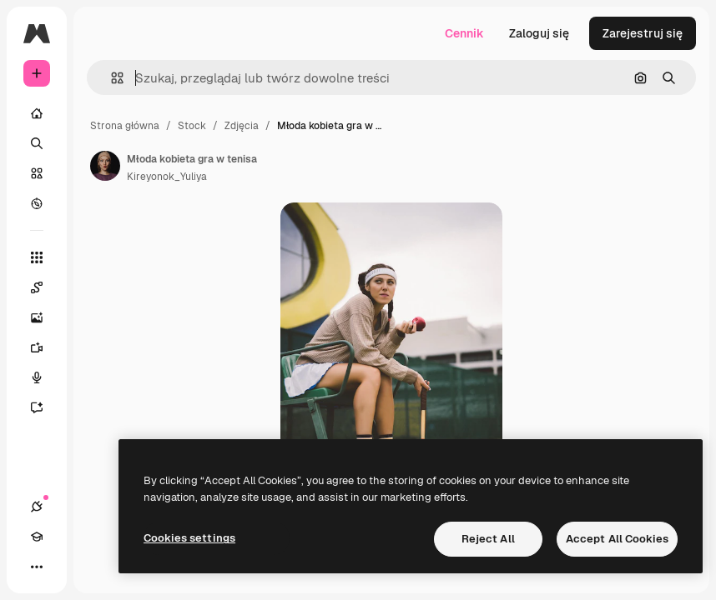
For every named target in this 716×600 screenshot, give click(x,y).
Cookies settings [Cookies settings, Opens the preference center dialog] (189, 538)
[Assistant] (45, 407)
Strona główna (124, 125)
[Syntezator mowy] (45, 377)
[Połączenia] (36, 506)
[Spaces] (45, 287)
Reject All (488, 539)
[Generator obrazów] (45, 317)
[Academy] (36, 536)
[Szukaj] (36, 143)
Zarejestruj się (643, 33)
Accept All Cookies (617, 539)
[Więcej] (36, 566)
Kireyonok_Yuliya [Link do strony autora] (167, 176)
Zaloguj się (539, 33)
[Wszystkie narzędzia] (36, 257)
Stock (192, 125)
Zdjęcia (241, 125)
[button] (111, 78)
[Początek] (36, 113)
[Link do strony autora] (105, 166)
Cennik (464, 33)
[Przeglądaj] (36, 203)
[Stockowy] (36, 173)
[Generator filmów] (45, 347)
